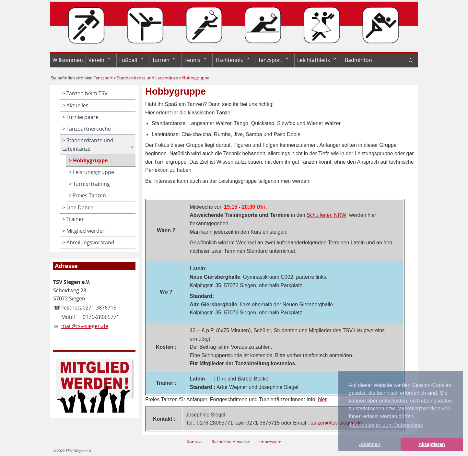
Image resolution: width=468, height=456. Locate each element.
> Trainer (73, 219)
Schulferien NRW (326, 215)
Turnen (161, 60)
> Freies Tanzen (87, 195)
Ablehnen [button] (369, 444)
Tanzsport (270, 60)
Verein (96, 60)
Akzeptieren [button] (431, 444)
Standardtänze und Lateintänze (147, 78)
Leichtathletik (313, 60)
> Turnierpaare (80, 117)
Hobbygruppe (195, 78)
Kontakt (194, 442)
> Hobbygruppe (88, 160)
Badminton (358, 60)
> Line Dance (77, 207)
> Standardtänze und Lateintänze (87, 144)
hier (322, 399)
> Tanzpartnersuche (86, 128)
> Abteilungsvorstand (88, 242)
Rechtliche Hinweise (231, 442)
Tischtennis (229, 60)
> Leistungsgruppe (91, 172)
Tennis (192, 60)
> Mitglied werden (84, 230)
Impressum (270, 442)
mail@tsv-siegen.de (84, 326)
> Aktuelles (75, 105)
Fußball (128, 60)
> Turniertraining (89, 183)
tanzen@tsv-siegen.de (336, 423)
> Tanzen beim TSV (85, 93)
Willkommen (68, 60)
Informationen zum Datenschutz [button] (386, 425)
